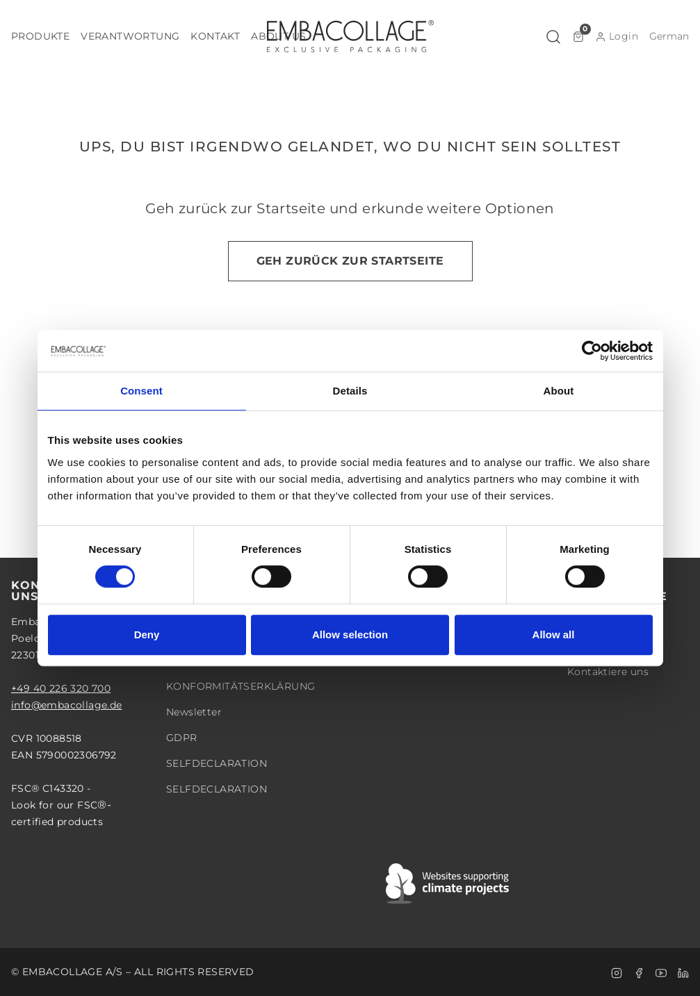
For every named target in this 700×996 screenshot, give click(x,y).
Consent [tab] (141, 391)
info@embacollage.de (66, 705)
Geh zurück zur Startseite (350, 260)
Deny (147, 634)
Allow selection (350, 634)
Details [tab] (350, 391)
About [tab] (559, 391)
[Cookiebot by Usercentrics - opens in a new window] (592, 350)
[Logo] (350, 36)
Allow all (553, 634)
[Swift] (448, 883)
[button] (40, 36)
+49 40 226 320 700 (61, 688)
